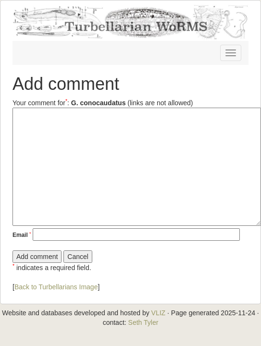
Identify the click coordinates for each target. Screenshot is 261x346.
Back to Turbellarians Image (56, 287)
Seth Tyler (143, 322)
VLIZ (158, 313)
